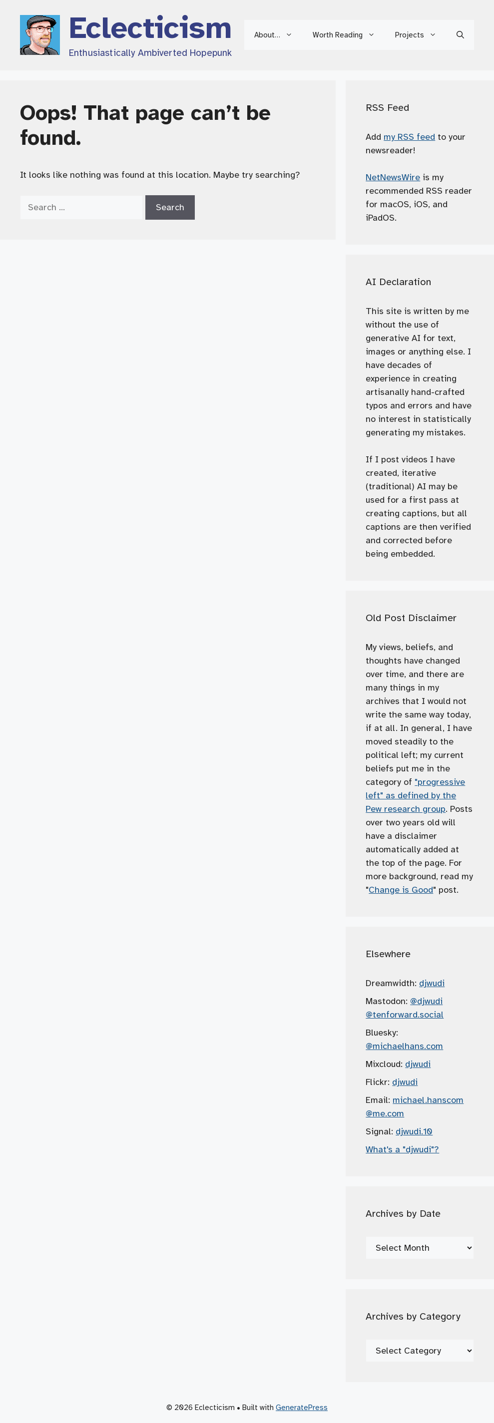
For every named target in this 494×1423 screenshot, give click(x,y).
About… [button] (278, 35)
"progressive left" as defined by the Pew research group (415, 795)
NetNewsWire (393, 177)
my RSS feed (409, 136)
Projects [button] (421, 35)
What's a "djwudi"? (402, 1149)
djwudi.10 (414, 1131)
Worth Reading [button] (349, 35)
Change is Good (401, 889)
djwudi (432, 983)
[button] (460, 35)
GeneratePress (302, 1407)
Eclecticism (150, 27)
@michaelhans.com (404, 1046)
